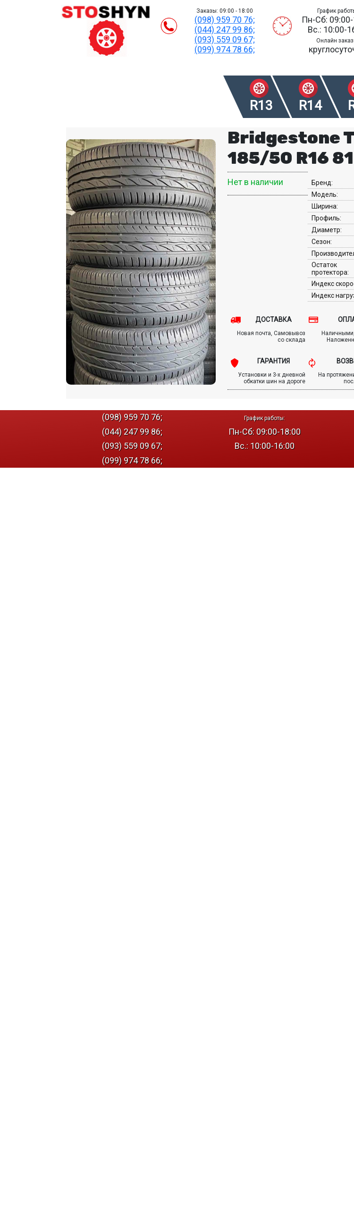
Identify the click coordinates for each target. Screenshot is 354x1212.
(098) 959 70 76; (224, 20)
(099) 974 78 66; (224, 49)
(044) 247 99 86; (224, 29)
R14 (310, 105)
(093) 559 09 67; (224, 39)
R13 (261, 105)
